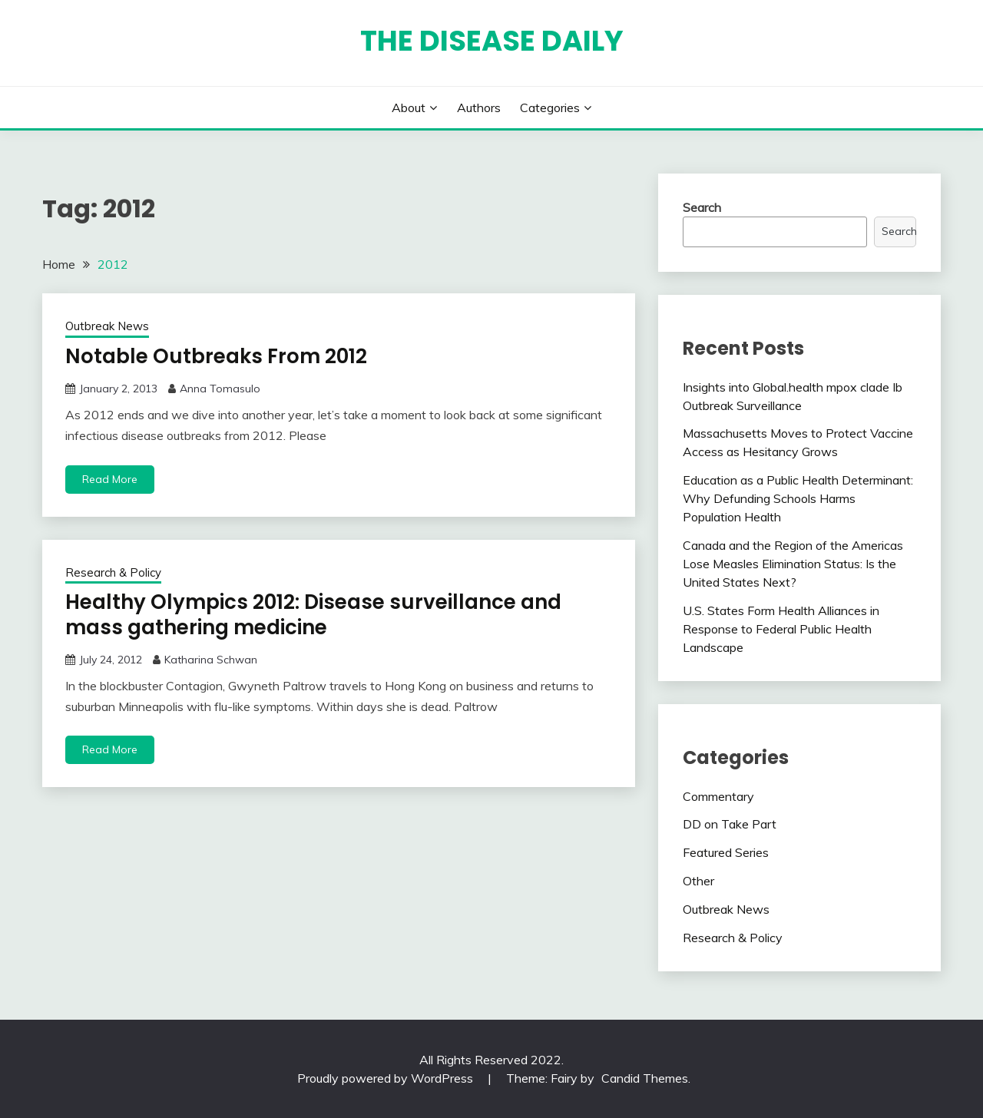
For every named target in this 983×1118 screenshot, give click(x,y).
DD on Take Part (729, 824)
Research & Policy (113, 572)
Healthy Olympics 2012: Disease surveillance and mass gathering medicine (313, 614)
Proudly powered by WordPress (386, 1078)
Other (698, 880)
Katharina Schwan (210, 659)
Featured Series (726, 852)
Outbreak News (107, 326)
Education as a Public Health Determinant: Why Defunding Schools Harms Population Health (798, 498)
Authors (479, 107)
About (408, 107)
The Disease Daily (492, 41)
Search (702, 207)
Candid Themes (644, 1078)
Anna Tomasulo (220, 388)
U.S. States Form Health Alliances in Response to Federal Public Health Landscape (781, 629)
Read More (109, 479)
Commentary (718, 796)
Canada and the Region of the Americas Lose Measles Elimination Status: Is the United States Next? (793, 564)
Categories (550, 107)
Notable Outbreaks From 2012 (216, 356)
